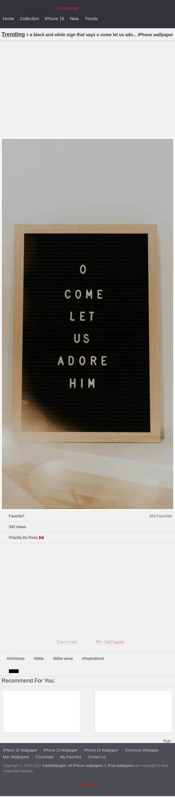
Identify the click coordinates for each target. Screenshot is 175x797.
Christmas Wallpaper (142, 750)
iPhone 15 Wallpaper (20, 750)
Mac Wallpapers (16, 757)
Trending (13, 34)
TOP (166, 741)
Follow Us (91, 784)
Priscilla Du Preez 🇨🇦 (26, 538)
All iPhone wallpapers (85, 766)
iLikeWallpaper (54, 766)
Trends (91, 18)
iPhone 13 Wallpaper (61, 750)
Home (8, 18)
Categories (66, 8)
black (14, 671)
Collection (29, 18)
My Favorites (71, 757)
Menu (169, 19)
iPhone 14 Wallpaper (101, 750)
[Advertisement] (87, 88)
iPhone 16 (54, 18)
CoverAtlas (45, 757)
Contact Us (97, 757)
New (74, 18)
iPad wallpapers (121, 766)
